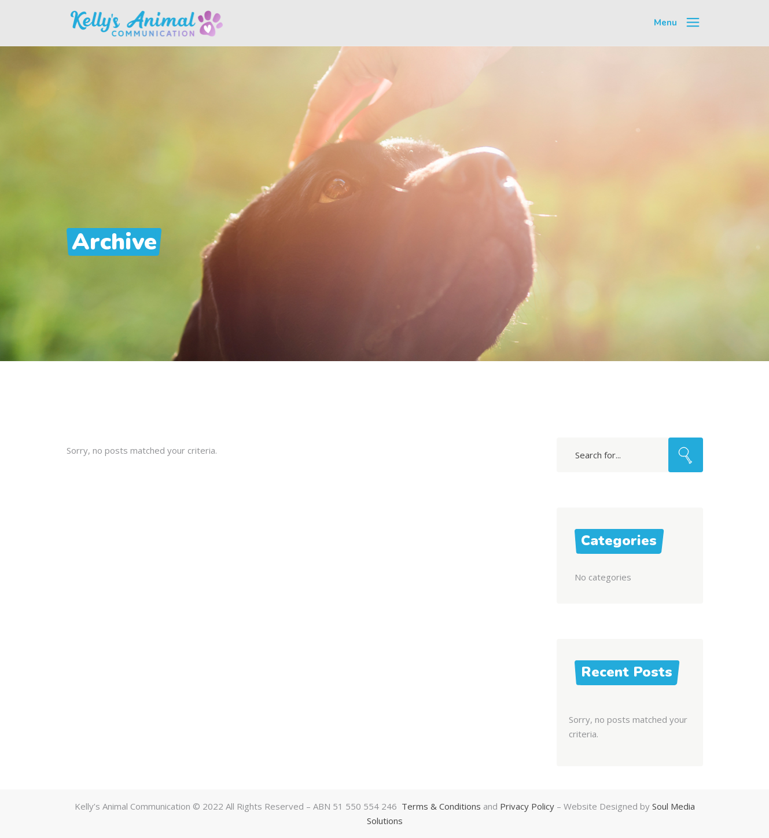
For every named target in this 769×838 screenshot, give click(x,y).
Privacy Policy (527, 806)
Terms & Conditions (441, 806)
